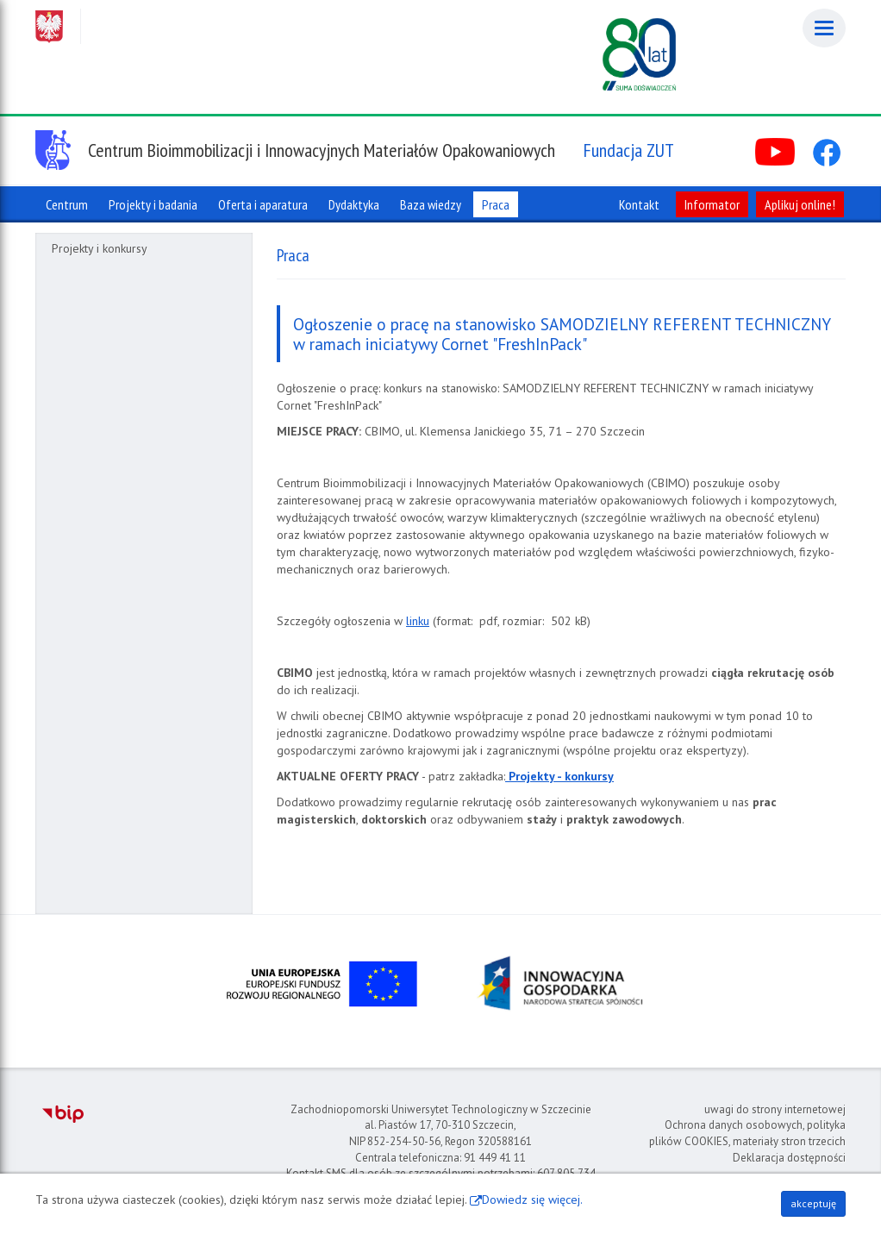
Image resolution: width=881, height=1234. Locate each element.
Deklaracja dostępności (789, 1157)
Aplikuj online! (800, 204)
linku (417, 621)
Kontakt (639, 204)
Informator (712, 204)
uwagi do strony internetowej (775, 1109)
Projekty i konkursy (99, 248)
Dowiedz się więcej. (532, 1199)
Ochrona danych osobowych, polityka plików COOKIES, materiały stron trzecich (747, 1133)
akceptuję (813, 1203)
